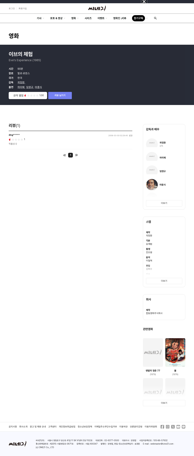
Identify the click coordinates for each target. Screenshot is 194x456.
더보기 (164, 203)
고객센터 (52, 426)
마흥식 (38, 87)
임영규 (30, 87)
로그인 (12, 8)
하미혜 (21, 87)
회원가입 (23, 8)
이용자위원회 (151, 426)
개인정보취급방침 (67, 426)
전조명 (149, 252)
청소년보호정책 (85, 426)
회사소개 (23, 426)
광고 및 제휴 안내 (38, 426)
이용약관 (123, 426)
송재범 (149, 244)
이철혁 (149, 260)
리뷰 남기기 (60, 95)
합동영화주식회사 (154, 313)
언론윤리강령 (136, 426)
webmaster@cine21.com (161, 444)
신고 (130, 135)
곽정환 (21, 82)
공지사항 (13, 426)
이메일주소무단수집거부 (105, 426)
